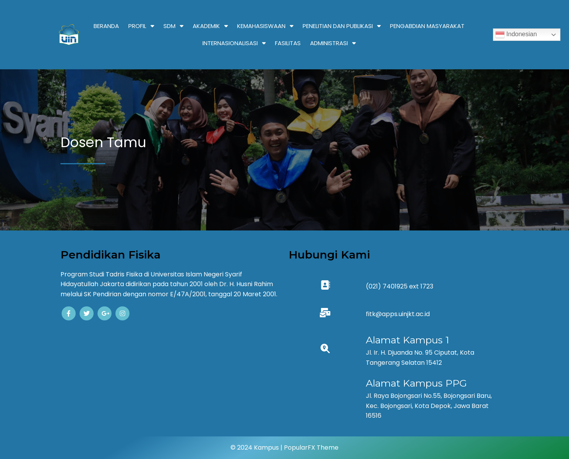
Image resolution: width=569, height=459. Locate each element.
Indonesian (516, 34)
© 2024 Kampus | (257, 447)
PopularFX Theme (311, 447)
